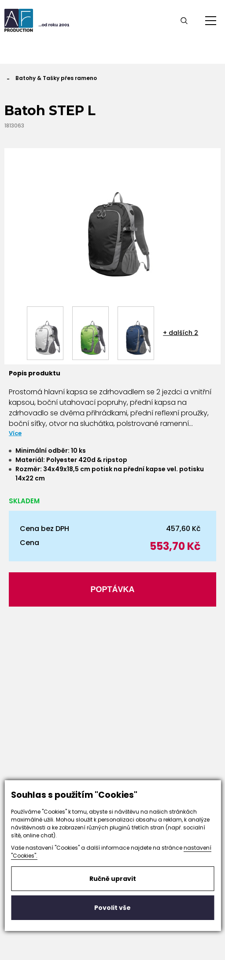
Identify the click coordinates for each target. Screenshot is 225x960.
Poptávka (112, 589)
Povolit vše (112, 907)
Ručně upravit (112, 878)
